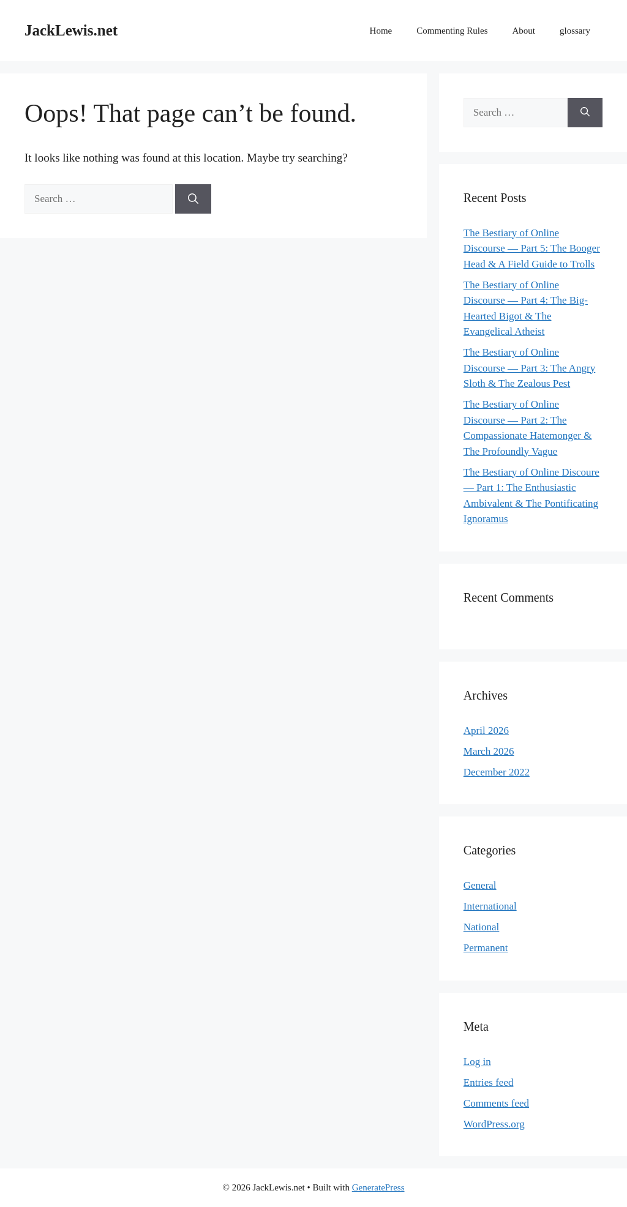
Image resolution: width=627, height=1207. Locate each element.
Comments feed (496, 1103)
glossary (575, 31)
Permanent (486, 948)
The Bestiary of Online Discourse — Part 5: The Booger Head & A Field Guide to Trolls (532, 248)
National (482, 927)
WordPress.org (494, 1124)
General (480, 885)
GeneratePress (378, 1187)
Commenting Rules (451, 31)
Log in (477, 1061)
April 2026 (486, 730)
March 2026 (489, 751)
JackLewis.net (71, 30)
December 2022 (497, 772)
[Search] (193, 199)
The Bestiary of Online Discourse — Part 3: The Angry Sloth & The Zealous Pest (529, 367)
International (490, 906)
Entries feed (489, 1082)
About (524, 31)
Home (381, 31)
